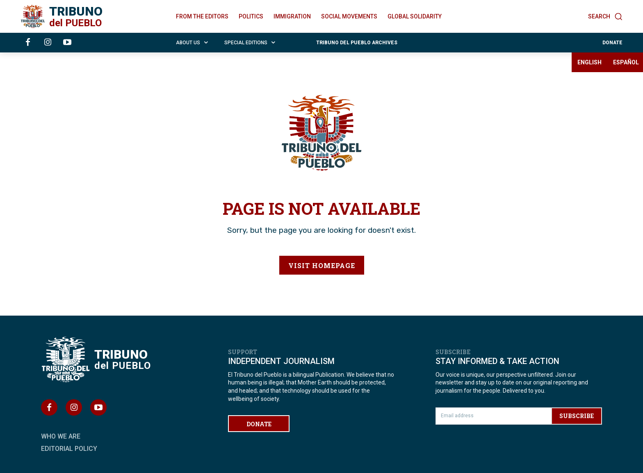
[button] (605, 16)
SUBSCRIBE (576, 416)
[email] (493, 416)
